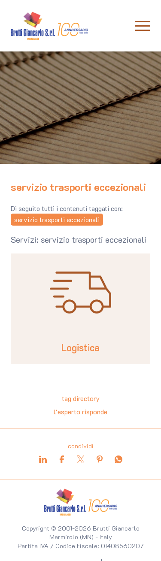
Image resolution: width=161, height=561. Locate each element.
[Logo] (49, 25)
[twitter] (80, 459)
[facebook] (62, 459)
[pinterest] (99, 459)
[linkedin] (43, 459)
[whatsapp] (118, 459)
